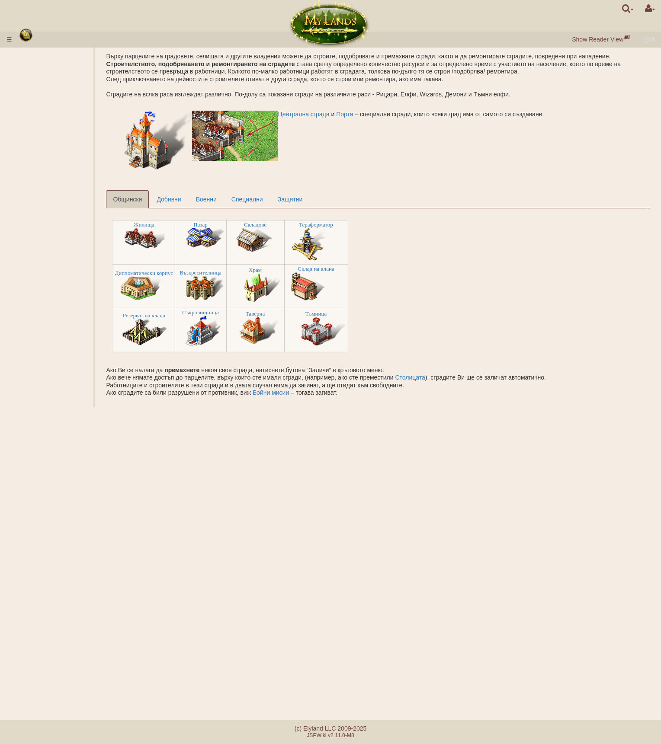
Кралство (38, 220)
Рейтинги (54, 348)
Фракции (53, 356)
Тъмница (364, 321)
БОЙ (47, 378)
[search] (627, 8)
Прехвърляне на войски (74, 454)
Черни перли (59, 121)
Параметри (56, 182)
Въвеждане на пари (51, 64)
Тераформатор (364, 232)
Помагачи (54, 371)
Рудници (53, 235)
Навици (35, 477)
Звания (51, 341)
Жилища (192, 232)
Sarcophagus (59, 295)
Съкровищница (249, 320)
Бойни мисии (319, 400)
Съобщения (40, 648)
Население (39, 129)
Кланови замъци (49, 587)
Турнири (35, 610)
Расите (34, 91)
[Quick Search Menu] (627, 8)
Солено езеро (60, 250)
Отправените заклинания (76, 499)
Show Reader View (597, 39)
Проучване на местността (77, 424)
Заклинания (42, 484)
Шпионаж (54, 416)
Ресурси (35, 114)
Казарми (53, 280)
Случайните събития (53, 633)
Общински (176, 207)
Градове (36, 99)
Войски (35, 166)
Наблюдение (59, 439)
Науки (32, 189)
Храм (303, 277)
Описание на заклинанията (79, 492)
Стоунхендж (41, 318)
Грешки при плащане (53, 683)
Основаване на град (69, 431)
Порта (393, 121)
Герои (33, 462)
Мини (48, 242)
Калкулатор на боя (67, 386)
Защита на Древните (54, 326)
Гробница (54, 287)
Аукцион (52, 159)
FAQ (30, 675)
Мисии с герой (45, 393)
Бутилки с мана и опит (55, 530)
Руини (32, 310)
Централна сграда (352, 121)
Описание (55, 174)
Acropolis (53, 303)
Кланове (36, 565)
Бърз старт (40, 83)
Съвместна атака (65, 363)
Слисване (37, 537)
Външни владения (49, 227)
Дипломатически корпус (193, 281)
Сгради (34, 136)
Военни (254, 207)
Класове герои (44, 469)
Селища (52, 106)
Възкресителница (249, 280)
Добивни (217, 207)
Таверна (303, 321)
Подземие (39, 265)
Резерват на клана (192, 322)
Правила (36, 56)
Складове (303, 232)
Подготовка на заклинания (78, 507)
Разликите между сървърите (64, 668)
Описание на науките (71, 197)
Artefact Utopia (44, 618)
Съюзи (33, 549)
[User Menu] (650, 8)
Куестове (36, 640)
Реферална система (52, 690)
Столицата (459, 385)
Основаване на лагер (71, 401)
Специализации (63, 212)
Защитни (338, 207)
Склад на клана (365, 276)
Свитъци (36, 522)
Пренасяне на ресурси (73, 447)
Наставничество (47, 603)
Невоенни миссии (50, 409)
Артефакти (40, 514)
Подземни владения (52, 272)
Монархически (61, 572)
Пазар (249, 232)
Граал (49, 257)
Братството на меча (53, 625)
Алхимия (53, 204)
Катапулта (55, 595)
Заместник (56, 557)
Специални (295, 207)
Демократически (64, 580)
